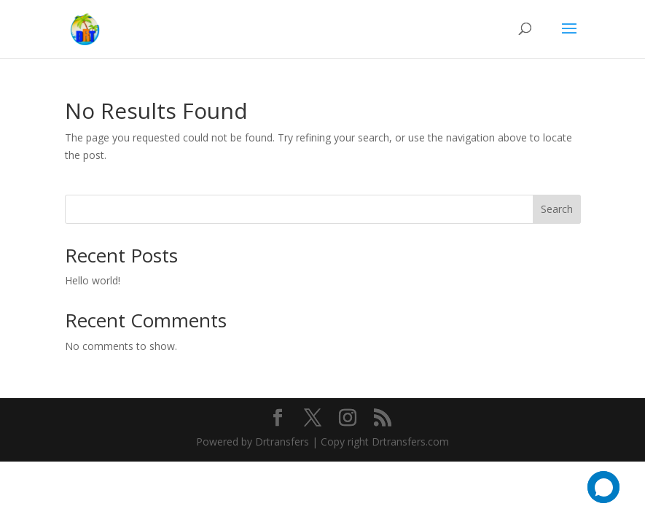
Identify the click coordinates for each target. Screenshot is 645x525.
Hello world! (92, 280)
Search (557, 209)
